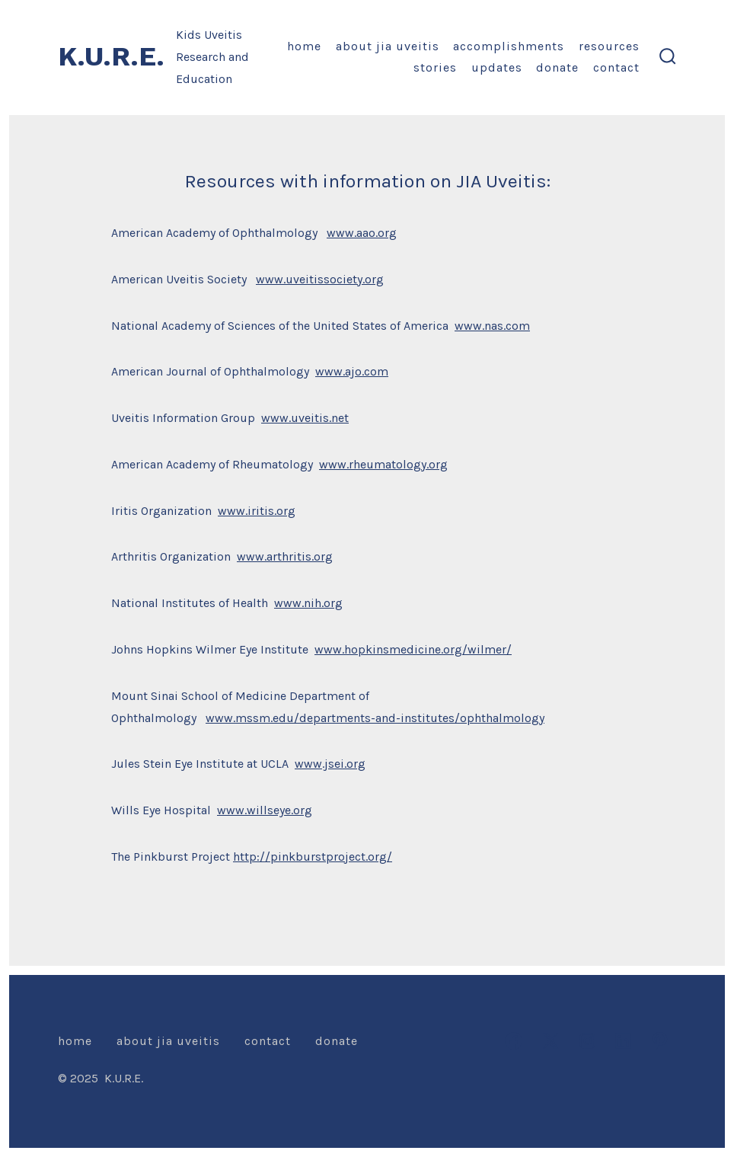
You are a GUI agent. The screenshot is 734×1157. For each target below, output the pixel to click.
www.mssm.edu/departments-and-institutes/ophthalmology (375, 718)
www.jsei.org (330, 763)
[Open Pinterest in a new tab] (659, 1040)
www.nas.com (492, 325)
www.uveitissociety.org (320, 279)
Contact (616, 67)
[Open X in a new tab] (550, 1040)
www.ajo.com (351, 371)
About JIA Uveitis (387, 46)
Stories (435, 67)
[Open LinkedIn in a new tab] (623, 1040)
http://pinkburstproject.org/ (312, 856)
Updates (496, 67)
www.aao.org (362, 232)
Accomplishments (508, 46)
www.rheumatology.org (383, 464)
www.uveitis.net (305, 418)
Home (304, 46)
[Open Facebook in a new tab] (513, 1040)
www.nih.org (308, 603)
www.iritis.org (256, 510)
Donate (557, 67)
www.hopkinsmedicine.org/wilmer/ (413, 649)
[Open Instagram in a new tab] (587, 1040)
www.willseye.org (264, 810)
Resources (609, 46)
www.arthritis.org (285, 556)
